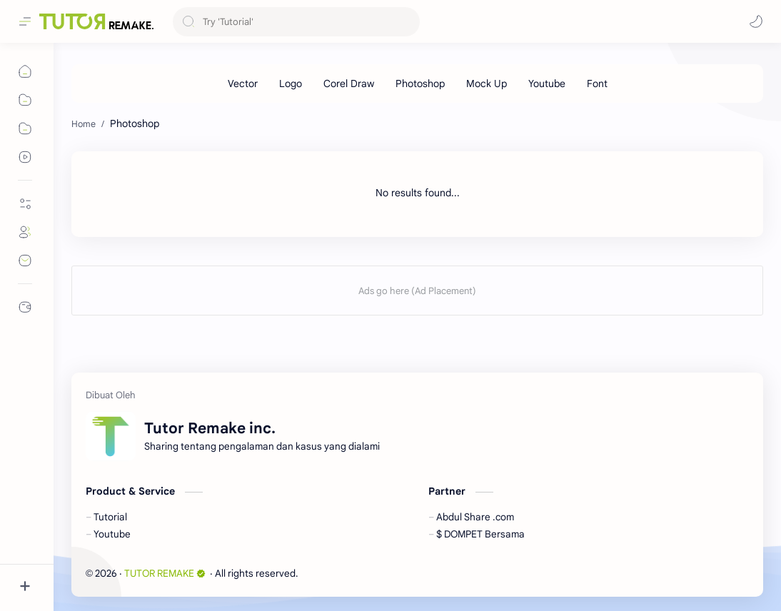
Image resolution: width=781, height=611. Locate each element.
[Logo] (290, 83)
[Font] (597, 83)
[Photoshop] (420, 83)
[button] (756, 21)
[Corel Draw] (348, 83)
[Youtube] (546, 83)
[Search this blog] (296, 21)
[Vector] (243, 83)
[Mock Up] (486, 83)
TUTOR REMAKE (165, 573)
